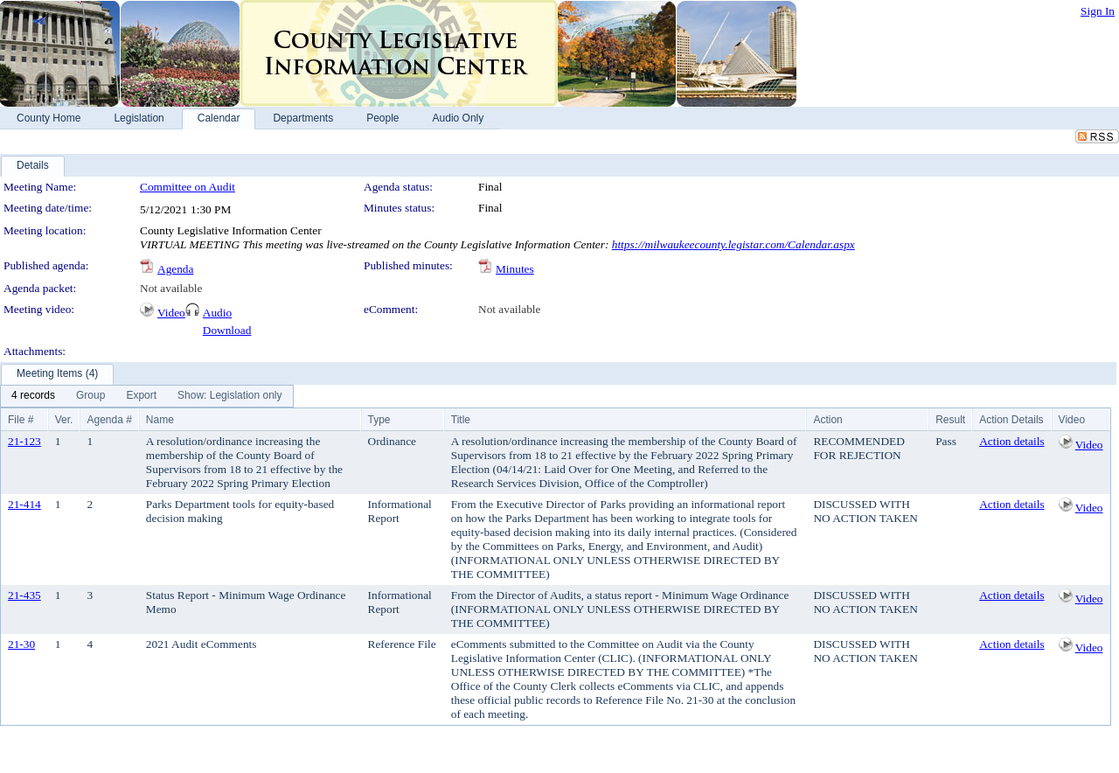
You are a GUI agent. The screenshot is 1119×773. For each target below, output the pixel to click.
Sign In (1098, 10)
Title (460, 420)
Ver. (64, 420)
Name (160, 420)
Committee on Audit (187, 186)
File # (20, 420)
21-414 (24, 504)
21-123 (24, 441)
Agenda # (109, 420)
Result (950, 420)
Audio (217, 312)
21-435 (24, 595)
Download (227, 330)
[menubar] (147, 396)
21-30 (21, 644)
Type (379, 420)
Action (827, 420)
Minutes (515, 268)
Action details (1011, 441)
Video (171, 312)
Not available (171, 288)
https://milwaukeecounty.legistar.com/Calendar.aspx (733, 244)
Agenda (175, 268)
